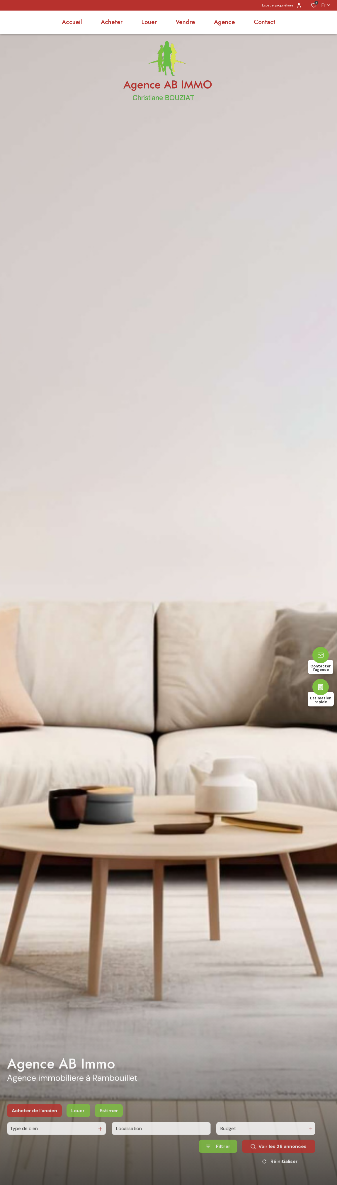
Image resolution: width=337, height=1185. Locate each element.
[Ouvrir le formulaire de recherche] (218, 1153)
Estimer (109, 1117)
